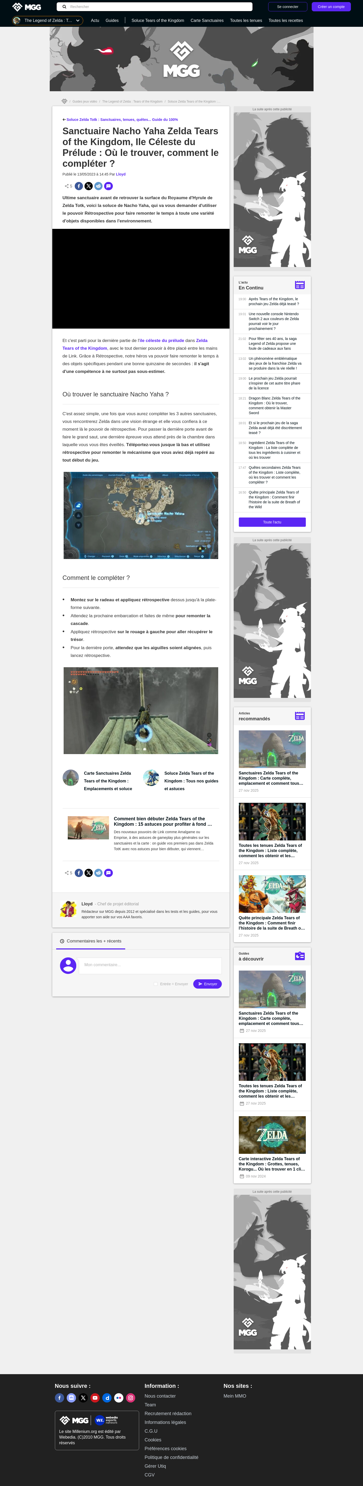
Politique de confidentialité (171, 1457)
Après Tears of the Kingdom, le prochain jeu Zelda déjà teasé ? (274, 301)
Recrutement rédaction (168, 1413)
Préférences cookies (166, 1448)
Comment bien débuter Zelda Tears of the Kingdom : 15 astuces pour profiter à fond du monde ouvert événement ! (163, 821)
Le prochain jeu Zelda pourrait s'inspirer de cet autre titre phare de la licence (274, 383)
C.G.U (151, 1431)
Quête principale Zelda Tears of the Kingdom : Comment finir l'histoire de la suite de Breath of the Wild (274, 499)
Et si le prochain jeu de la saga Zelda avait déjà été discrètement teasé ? (275, 428)
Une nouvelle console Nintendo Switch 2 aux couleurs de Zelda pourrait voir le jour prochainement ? (274, 321)
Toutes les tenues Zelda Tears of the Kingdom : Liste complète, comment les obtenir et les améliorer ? (270, 850)
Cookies (153, 1439)
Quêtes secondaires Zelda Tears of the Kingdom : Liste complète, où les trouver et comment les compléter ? (275, 474)
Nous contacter (160, 1396)
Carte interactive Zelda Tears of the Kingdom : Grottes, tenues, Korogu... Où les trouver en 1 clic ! (271, 1164)
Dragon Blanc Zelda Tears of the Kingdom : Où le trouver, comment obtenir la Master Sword (275, 405)
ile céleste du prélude (162, 340)
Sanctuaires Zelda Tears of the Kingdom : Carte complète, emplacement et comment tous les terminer (269, 778)
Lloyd (120, 174)
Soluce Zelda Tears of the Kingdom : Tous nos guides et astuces (191, 781)
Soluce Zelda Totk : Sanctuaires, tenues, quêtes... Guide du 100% (120, 119)
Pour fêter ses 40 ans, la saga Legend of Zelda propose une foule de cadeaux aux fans (273, 343)
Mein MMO (235, 1396)
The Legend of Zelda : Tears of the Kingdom (132, 101)
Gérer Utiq (155, 1466)
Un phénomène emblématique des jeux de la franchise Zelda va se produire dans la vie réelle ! (275, 363)
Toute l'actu (272, 522)
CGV (150, 1474)
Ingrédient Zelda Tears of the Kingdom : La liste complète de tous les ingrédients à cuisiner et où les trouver (274, 450)
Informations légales (165, 1422)
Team (150, 1404)
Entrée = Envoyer (174, 984)
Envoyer (207, 984)
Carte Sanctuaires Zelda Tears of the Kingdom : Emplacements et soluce (108, 781)
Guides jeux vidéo (85, 101)
